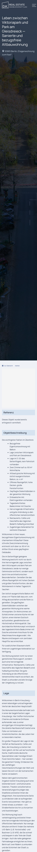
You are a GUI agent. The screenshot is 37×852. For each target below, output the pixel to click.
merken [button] (17, 366)
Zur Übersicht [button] (7, 366)
